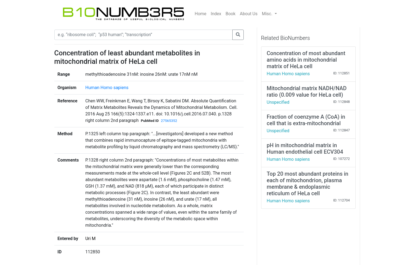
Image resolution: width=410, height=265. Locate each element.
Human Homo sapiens (107, 87)
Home (200, 13)
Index (216, 13)
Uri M (90, 238)
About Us (249, 13)
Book (230, 13)
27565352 (169, 121)
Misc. (268, 13)
